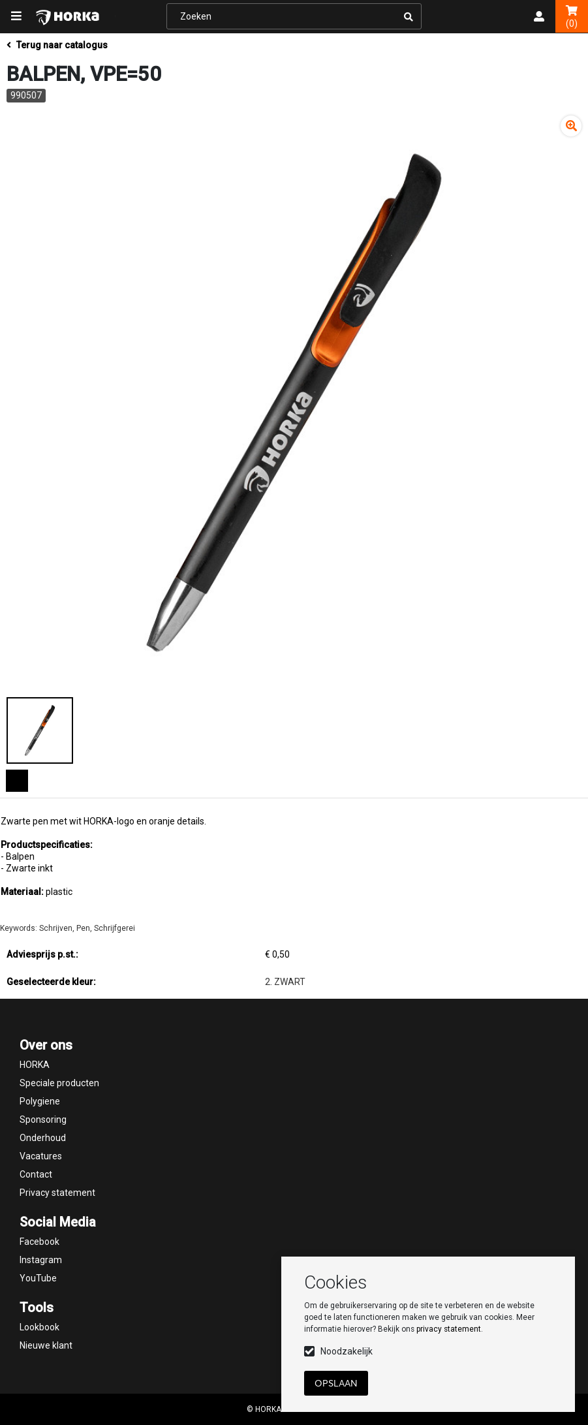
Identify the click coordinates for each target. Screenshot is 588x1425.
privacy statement (448, 1329)
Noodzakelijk (346, 1351)
